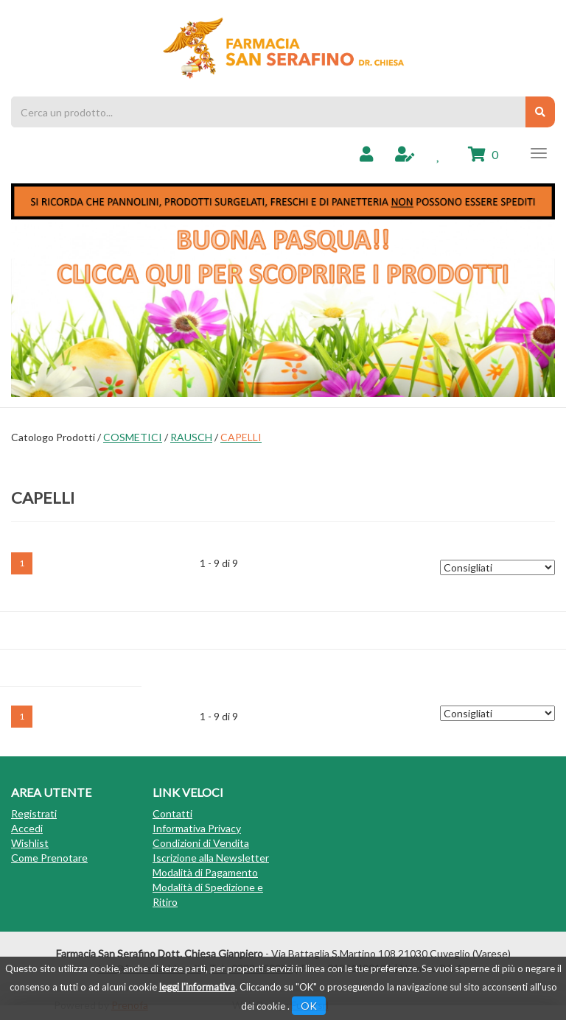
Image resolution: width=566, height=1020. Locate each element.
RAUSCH (191, 437)
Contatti (172, 813)
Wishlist (30, 843)
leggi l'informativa (197, 987)
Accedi (27, 828)
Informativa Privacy (197, 828)
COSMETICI (132, 437)
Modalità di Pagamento (205, 872)
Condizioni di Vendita (201, 843)
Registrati (34, 813)
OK (309, 1005)
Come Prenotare (49, 857)
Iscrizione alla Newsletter (211, 857)
